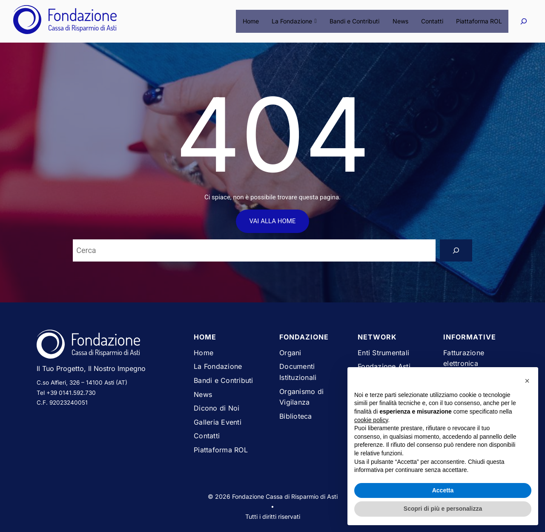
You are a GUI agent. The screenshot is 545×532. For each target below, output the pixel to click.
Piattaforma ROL (479, 21)
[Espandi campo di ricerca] (523, 21)
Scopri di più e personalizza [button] (443, 508)
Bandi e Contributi (355, 21)
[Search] (456, 250)
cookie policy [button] (371, 420)
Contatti (432, 21)
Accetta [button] (443, 490)
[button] (527, 381)
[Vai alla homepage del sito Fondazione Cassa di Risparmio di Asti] (108, 346)
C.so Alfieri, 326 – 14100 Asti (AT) (82, 382)
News (400, 21)
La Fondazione (294, 21)
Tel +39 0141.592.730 (66, 392)
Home (252, 21)
